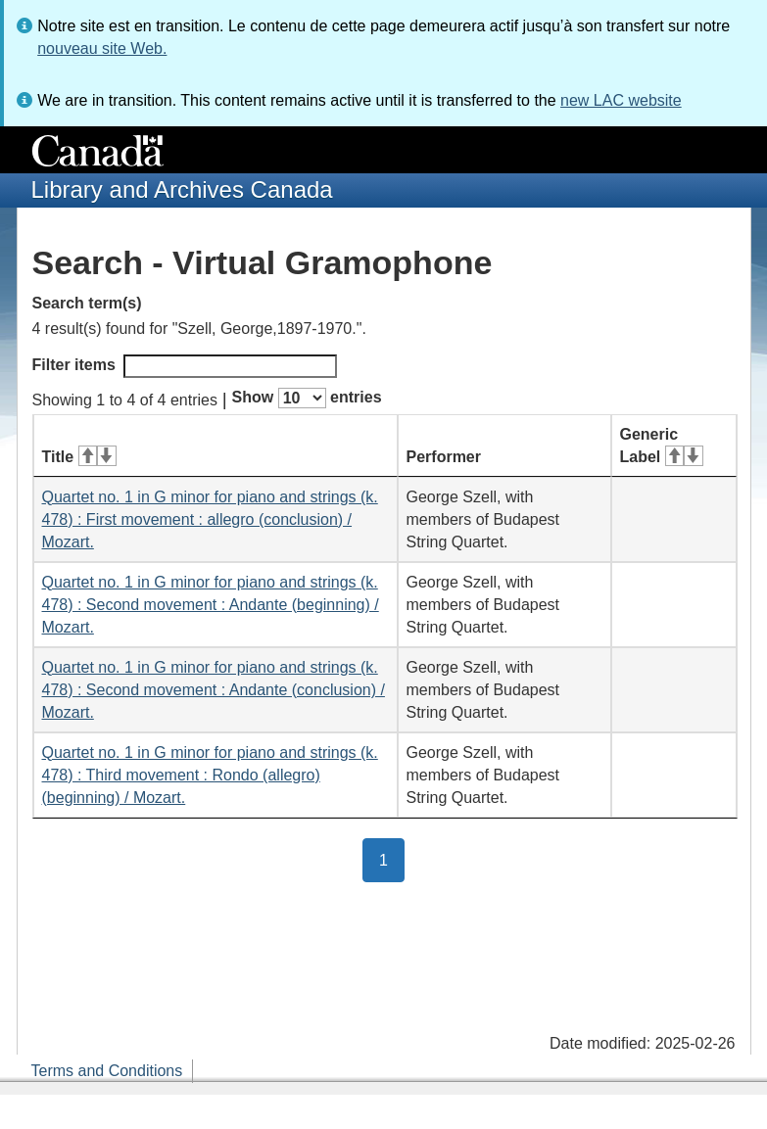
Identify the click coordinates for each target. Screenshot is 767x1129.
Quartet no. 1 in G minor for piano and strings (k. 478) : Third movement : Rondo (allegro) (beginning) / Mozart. (210, 775)
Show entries (307, 398)
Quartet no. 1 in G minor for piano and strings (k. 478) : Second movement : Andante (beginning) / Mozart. (210, 604)
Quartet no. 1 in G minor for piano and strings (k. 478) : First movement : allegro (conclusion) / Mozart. (210, 519)
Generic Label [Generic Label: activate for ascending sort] (661, 445)
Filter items (184, 366)
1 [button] (392, 859)
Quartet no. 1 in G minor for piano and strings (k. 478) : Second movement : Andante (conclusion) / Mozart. (213, 690)
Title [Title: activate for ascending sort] (79, 456)
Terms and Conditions (107, 1070)
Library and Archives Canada (182, 189)
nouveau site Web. (102, 48)
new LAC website (621, 100)
